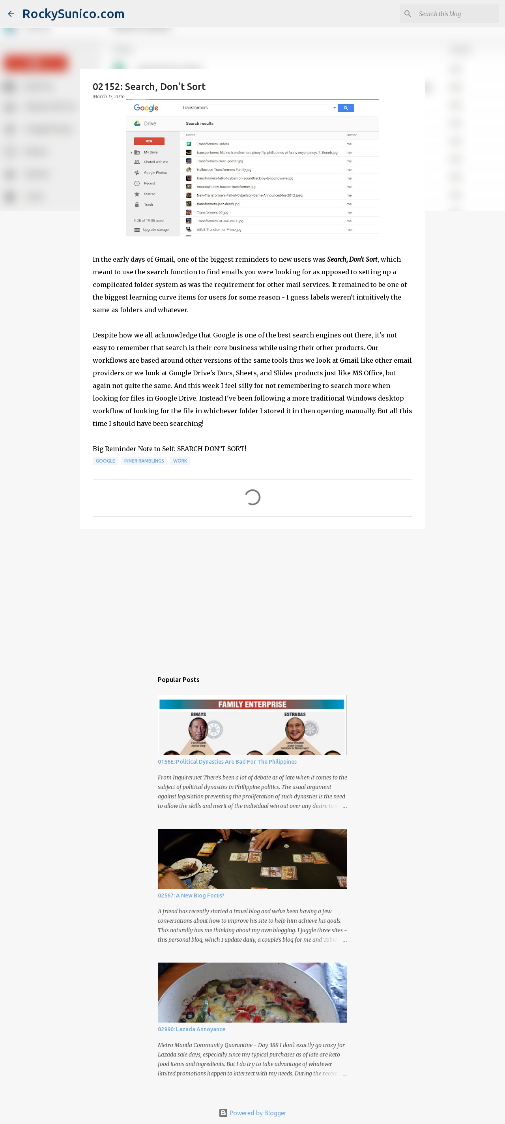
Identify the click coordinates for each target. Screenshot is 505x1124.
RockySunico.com (73, 13)
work (180, 460)
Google (105, 460)
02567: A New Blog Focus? (191, 895)
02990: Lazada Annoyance (191, 1029)
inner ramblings (144, 460)
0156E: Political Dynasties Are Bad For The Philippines (227, 762)
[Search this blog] (457, 13)
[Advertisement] (252, 596)
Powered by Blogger (252, 1113)
